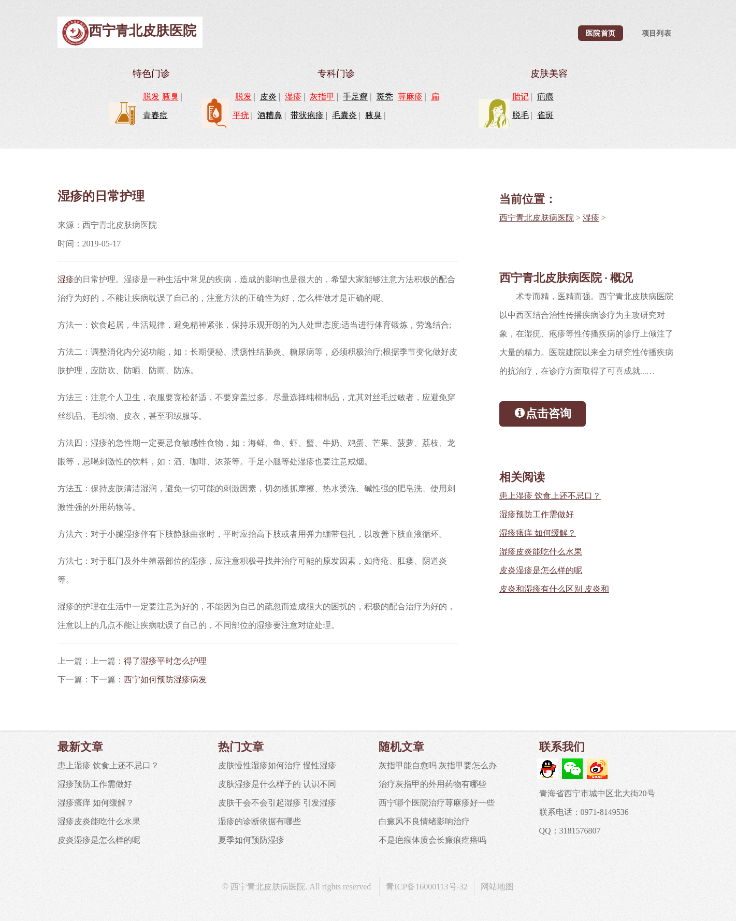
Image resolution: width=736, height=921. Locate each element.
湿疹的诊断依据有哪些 (259, 821)
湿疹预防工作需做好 (536, 514)
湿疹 (293, 96)
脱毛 (520, 115)
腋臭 (170, 96)
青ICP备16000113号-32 (427, 886)
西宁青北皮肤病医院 (536, 217)
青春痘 (155, 115)
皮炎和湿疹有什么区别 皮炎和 (554, 588)
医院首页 (600, 33)
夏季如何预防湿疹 (251, 840)
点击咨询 (542, 413)
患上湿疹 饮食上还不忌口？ (550, 495)
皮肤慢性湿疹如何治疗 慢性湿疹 (277, 765)
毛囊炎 (344, 115)
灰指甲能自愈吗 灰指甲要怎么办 (438, 765)
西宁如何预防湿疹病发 (165, 679)
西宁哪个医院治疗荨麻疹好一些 (437, 802)
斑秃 (385, 96)
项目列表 (656, 33)
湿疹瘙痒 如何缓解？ (537, 533)
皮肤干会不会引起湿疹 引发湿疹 (277, 802)
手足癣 (355, 96)
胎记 (520, 96)
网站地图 (497, 886)
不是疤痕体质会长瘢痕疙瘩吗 (432, 840)
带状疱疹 (307, 115)
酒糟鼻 (269, 115)
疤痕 (545, 96)
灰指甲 (322, 96)
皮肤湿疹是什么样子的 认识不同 (277, 784)
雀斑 (545, 115)
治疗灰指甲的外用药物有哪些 (432, 784)
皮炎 (268, 96)
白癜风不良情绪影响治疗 (424, 821)
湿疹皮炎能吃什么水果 (540, 551)
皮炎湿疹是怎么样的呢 (540, 570)
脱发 (151, 96)
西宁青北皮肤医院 (142, 30)
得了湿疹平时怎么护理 (165, 660)
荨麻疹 (410, 96)
